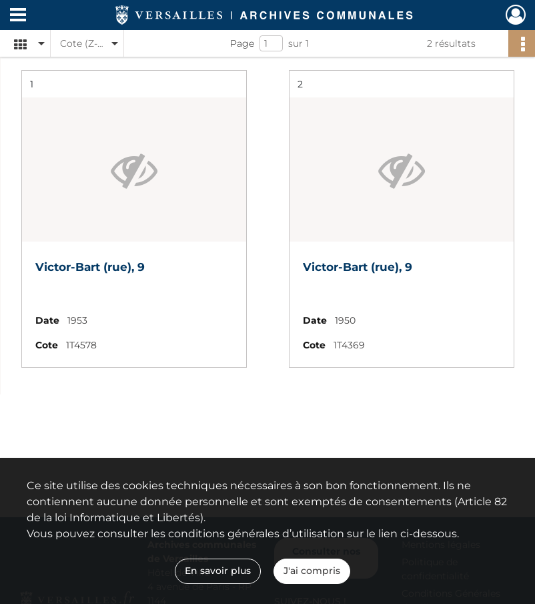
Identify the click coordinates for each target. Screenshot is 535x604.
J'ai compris (312, 571)
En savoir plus (218, 571)
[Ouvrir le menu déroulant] (18, 16)
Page (242, 43)
